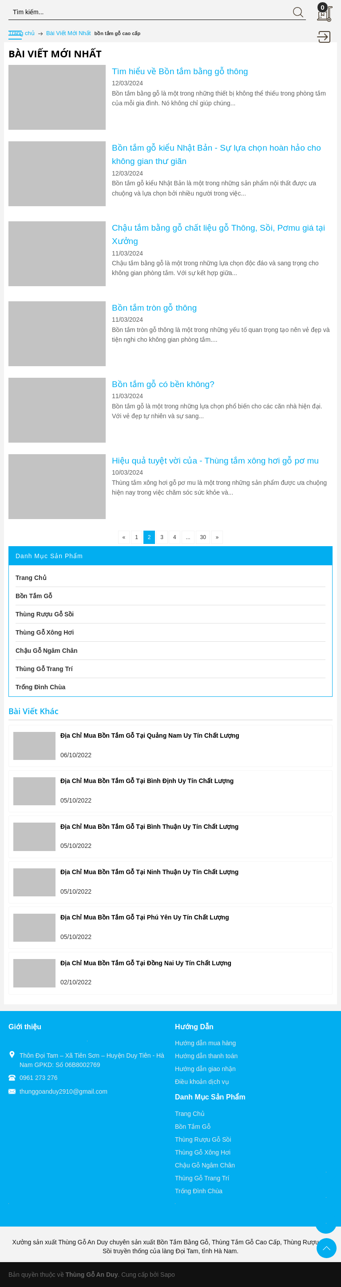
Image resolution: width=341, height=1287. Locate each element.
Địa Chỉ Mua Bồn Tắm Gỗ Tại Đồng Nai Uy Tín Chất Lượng (145, 963)
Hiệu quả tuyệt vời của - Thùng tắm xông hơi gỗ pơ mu (215, 460)
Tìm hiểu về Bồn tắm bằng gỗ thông (180, 71)
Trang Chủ (190, 1113)
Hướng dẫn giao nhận (205, 1068)
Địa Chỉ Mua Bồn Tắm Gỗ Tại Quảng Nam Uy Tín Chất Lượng (149, 735)
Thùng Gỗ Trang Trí (202, 1178)
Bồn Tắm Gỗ (192, 1126)
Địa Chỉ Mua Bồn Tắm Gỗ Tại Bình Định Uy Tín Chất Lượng (147, 780)
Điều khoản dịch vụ (202, 1081)
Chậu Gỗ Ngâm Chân (205, 1165)
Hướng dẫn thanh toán (206, 1055)
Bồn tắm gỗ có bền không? (163, 384)
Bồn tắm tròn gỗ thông (154, 307)
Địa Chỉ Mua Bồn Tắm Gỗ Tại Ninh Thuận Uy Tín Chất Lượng (149, 871)
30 (202, 537)
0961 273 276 (39, 1077)
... (187, 537)
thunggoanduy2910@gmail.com (63, 1091)
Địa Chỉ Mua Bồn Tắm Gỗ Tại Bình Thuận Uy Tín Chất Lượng (149, 826)
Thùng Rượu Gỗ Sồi (203, 1139)
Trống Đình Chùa (198, 1191)
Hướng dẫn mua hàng (205, 1043)
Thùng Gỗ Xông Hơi (202, 1152)
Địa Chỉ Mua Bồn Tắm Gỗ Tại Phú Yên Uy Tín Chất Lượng (144, 917)
